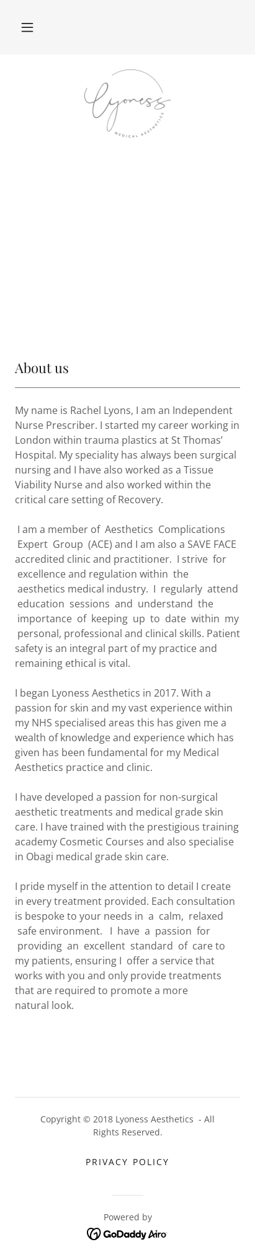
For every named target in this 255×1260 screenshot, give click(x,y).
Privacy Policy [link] (127, 1162)
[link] (127, 103)
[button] (27, 27)
